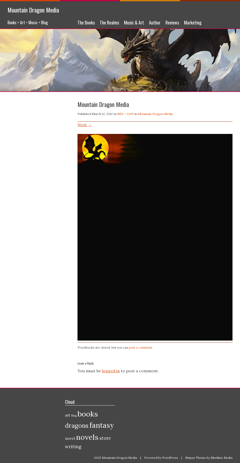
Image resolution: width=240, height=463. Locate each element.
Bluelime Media (221, 458)
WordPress (170, 458)
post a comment (140, 347)
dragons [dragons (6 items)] (76, 426)
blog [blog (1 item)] (73, 415)
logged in (111, 370)
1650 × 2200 (125, 114)
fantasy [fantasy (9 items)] (102, 425)
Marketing (193, 22)
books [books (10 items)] (88, 414)
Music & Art (134, 22)
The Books (86, 22)
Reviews (172, 22)
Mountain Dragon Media (33, 9)
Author (154, 22)
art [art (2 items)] (67, 415)
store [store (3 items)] (105, 438)
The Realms (109, 22)
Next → (85, 124)
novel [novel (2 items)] (70, 438)
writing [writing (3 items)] (73, 447)
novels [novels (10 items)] (87, 437)
